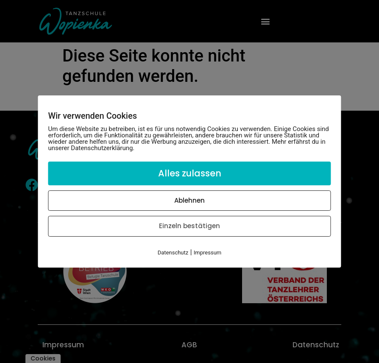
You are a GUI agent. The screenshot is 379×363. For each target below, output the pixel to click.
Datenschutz (173, 252)
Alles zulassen (189, 173)
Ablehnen (189, 200)
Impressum (207, 252)
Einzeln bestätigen (189, 225)
